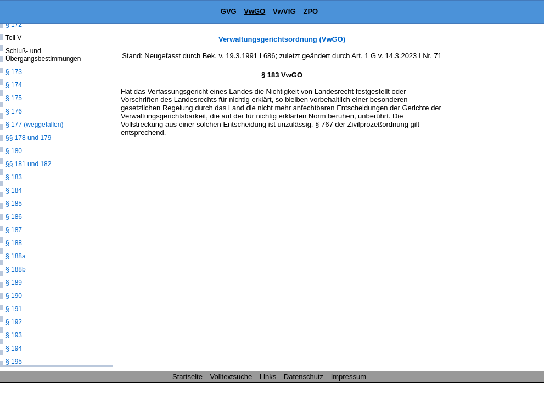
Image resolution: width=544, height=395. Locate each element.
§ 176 (13, 111)
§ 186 (13, 217)
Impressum (348, 377)
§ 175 (13, 98)
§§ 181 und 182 (28, 164)
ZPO (310, 11)
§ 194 (13, 348)
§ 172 (13, 25)
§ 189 (13, 282)
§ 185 (13, 203)
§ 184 (13, 190)
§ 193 (13, 335)
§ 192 (13, 322)
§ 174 (13, 85)
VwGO (254, 11)
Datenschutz (303, 377)
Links (268, 377)
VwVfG (284, 11)
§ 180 (13, 151)
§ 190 (13, 296)
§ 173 (13, 72)
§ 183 (13, 177)
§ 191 (13, 309)
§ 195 (13, 361)
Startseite (187, 377)
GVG (229, 11)
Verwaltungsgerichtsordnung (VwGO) (281, 39)
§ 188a (15, 256)
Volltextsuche (231, 377)
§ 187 (13, 230)
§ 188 (13, 243)
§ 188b (15, 269)
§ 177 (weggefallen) (34, 124)
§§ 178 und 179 (28, 138)
